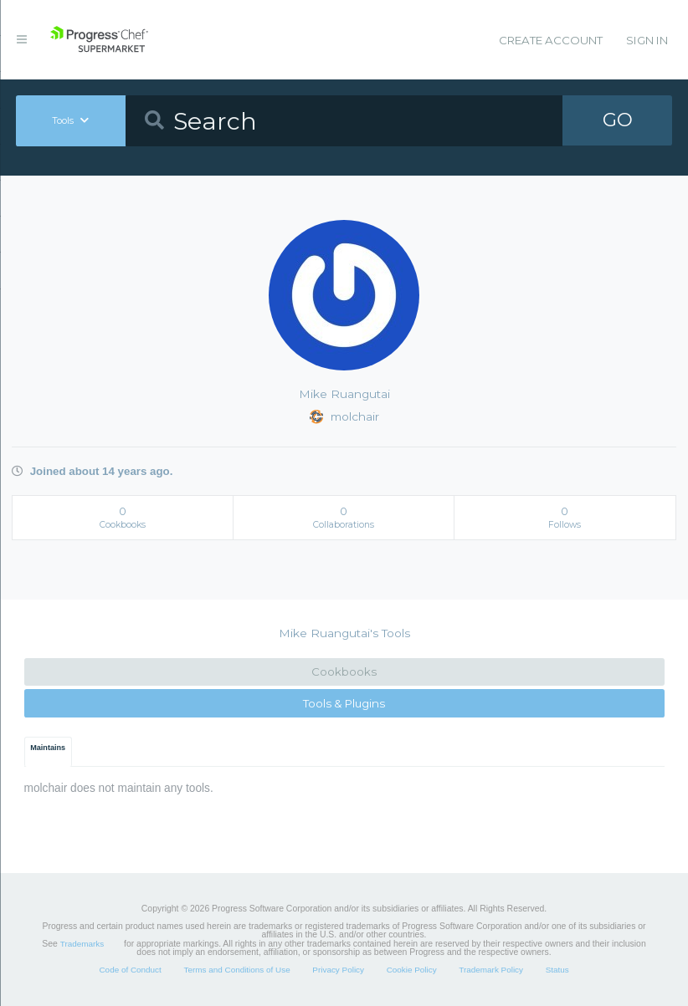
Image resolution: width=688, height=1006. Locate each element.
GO (618, 120)
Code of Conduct (130, 969)
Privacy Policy (338, 969)
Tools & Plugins (344, 703)
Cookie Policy (412, 969)
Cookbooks (344, 671)
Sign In (647, 40)
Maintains (47, 747)
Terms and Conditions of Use (236, 969)
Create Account (551, 40)
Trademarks (82, 943)
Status (557, 969)
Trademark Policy (491, 969)
